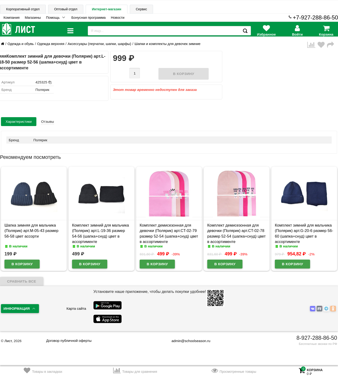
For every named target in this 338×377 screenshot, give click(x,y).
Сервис (141, 9)
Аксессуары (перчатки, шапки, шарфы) (99, 44)
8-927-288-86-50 (316, 338)
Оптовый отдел (65, 9)
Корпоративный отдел (23, 9)
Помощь (53, 17)
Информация (17, 308)
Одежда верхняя (50, 44)
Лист (8, 341)
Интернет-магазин (106, 9)
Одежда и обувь (21, 44)
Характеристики (19, 121)
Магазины (33, 17)
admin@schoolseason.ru (187, 341)
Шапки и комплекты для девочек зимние (167, 44)
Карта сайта (76, 308)
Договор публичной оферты (69, 341)
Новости (117, 17)
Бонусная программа (88, 17)
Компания (12, 17)
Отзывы (47, 121)
